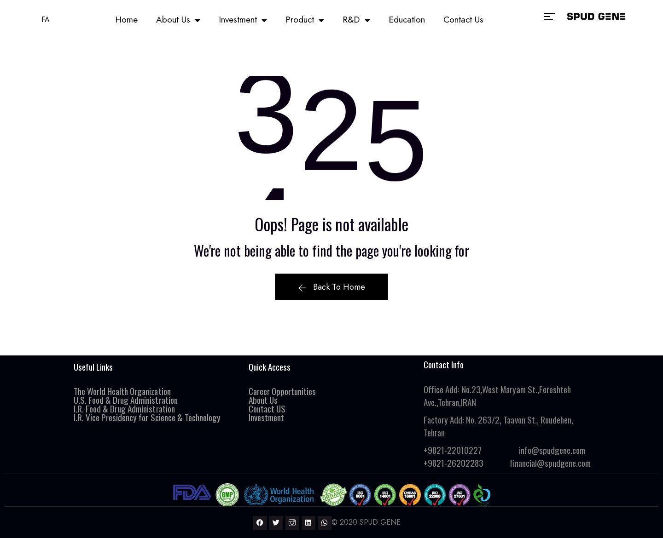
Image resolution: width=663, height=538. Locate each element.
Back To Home (331, 287)
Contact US (267, 408)
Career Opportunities (282, 390)
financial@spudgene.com (550, 462)
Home (126, 19)
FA (45, 19)
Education (407, 19)
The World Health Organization (122, 390)
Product (304, 20)
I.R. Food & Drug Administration (125, 408)
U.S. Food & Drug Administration (126, 399)
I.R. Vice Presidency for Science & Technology (147, 417)
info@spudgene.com (552, 449)
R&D (356, 20)
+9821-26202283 (453, 462)
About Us (178, 20)
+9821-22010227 (453, 449)
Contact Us (463, 19)
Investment (243, 20)
